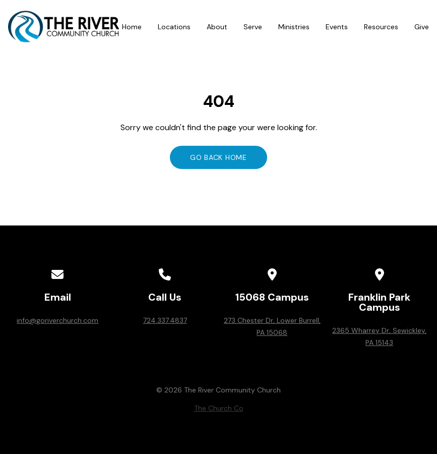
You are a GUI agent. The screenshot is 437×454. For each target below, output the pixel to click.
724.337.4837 (165, 320)
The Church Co (218, 408)
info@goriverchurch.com (57, 320)
